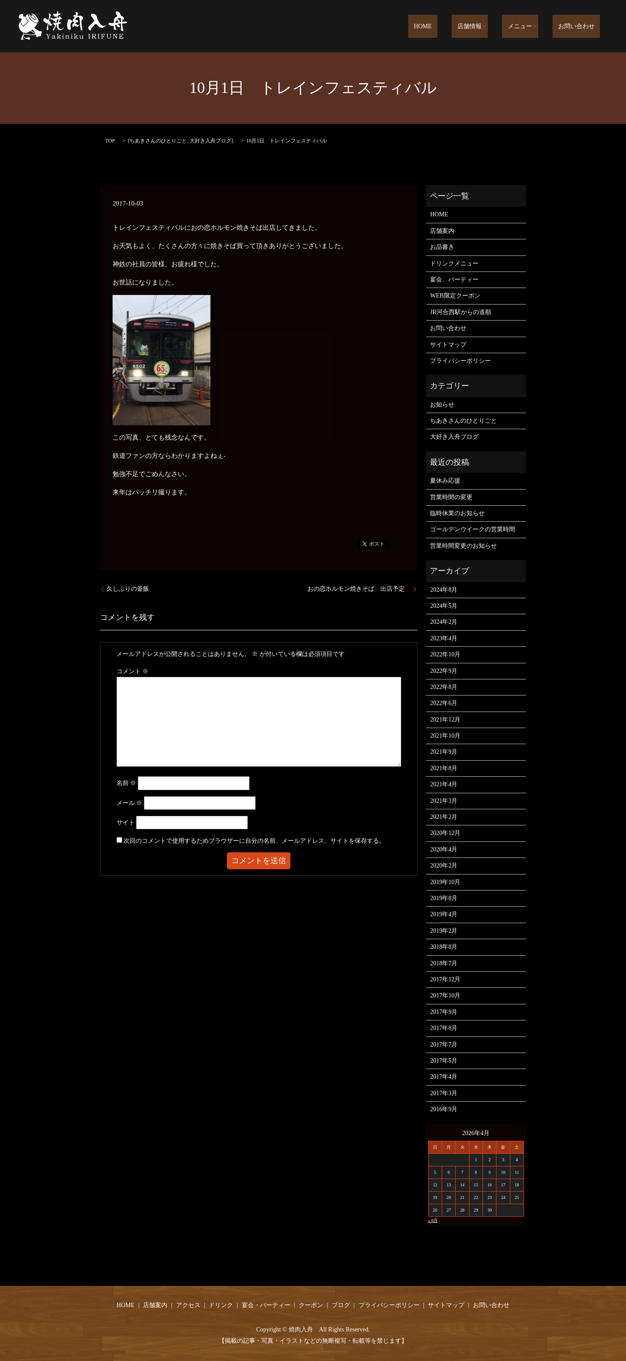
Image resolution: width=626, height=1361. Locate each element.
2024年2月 (443, 622)
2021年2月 (443, 817)
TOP (110, 141)
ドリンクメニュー (454, 263)
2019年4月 (443, 914)
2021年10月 (445, 735)
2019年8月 (443, 898)
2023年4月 (443, 638)
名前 (127, 783)
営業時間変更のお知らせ (463, 546)
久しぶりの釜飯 (128, 589)
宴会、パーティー (454, 279)
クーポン (311, 1305)
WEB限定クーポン (455, 295)
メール (130, 803)
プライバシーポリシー (460, 361)
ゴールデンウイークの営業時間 (472, 529)
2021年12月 (445, 719)
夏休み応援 (445, 480)
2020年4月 (443, 849)
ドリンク (221, 1305)
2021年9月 (443, 751)
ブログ (341, 1305)
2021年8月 (443, 768)
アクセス (188, 1305)
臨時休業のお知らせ (457, 513)
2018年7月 (443, 963)
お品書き (442, 247)
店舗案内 (442, 231)
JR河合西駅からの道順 (460, 312)
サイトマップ (448, 344)
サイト (126, 822)
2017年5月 (443, 1060)
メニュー (530, 26)
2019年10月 (445, 882)
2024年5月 (443, 606)
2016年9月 (443, 1109)
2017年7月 (443, 1044)
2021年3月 (443, 801)
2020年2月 (443, 865)
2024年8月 (443, 589)
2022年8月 (443, 687)
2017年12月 (445, 979)
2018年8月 (443, 947)
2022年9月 (443, 671)
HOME (450, 26)
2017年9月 (443, 1012)
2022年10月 (445, 654)
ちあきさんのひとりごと (158, 141)
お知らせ (442, 404)
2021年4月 (443, 784)
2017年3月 (443, 1093)
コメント (133, 671)
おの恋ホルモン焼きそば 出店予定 (359, 589)
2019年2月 (443, 930)
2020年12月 (445, 833)
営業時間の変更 (451, 497)
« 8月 (433, 1220)
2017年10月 (445, 995)
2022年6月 (443, 703)
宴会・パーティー (266, 1305)
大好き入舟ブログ (210, 141)
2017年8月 (443, 1028)
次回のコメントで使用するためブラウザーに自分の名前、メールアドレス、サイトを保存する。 (254, 841)
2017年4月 (443, 1076)
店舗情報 (485, 26)
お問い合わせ (581, 26)
